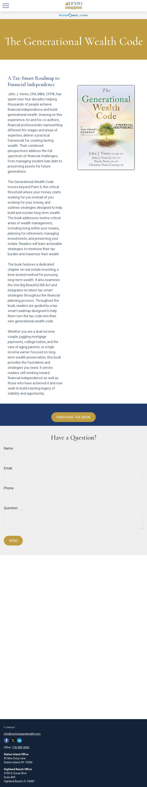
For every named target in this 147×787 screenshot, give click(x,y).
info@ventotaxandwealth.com (22, 733)
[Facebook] (6, 740)
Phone (9, 488)
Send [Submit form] (13, 541)
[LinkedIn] (19, 740)
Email (8, 468)
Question (11, 508)
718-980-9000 (20, 747)
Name (8, 448)
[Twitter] (13, 740)
